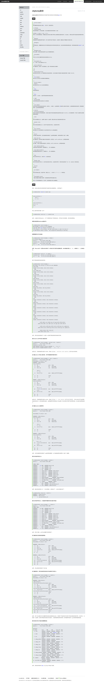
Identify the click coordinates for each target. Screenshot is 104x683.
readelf (80, 45)
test (21, 20)
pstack (21, 12)
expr (21, 16)
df (40, 465)
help (35, 89)
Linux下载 (22, 55)
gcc (59, 15)
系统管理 (65, 1)
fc (40, 389)
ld (20, 38)
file (35, 77)
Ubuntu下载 (22, 58)
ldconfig (21, 47)
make (21, 34)
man (42, 665)
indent (21, 45)
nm (44, 156)
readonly (55, 632)
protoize (21, 14)
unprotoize (22, 32)
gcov (21, 28)
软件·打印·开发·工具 (79, 1)
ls (43, 25)
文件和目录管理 (88, 1)
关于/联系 (27, 678)
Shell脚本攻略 (43, 678)
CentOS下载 (22, 60)
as (20, 10)
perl (21, 30)
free (41, 227)
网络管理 (71, 1)
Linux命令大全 (5, 1)
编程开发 (81, 11)
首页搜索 (59, 1)
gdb (21, 36)
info (35, 94)
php (21, 22)
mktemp (21, 26)
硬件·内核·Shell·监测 (97, 1)
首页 (37, 7)
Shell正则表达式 (51, 678)
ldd (20, 24)
